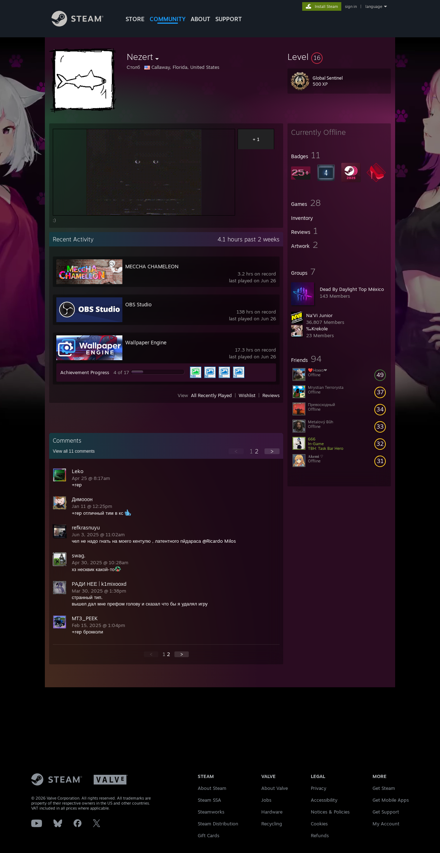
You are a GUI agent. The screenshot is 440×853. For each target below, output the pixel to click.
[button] (339, 57)
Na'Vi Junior (319, 315)
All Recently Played (211, 395)
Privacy (318, 788)
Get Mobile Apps (391, 800)
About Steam (212, 788)
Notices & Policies (330, 812)
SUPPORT (228, 19)
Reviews (271, 395)
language (373, 6)
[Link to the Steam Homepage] (82, 25)
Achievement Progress (84, 372)
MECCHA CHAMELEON (151, 266)
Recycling (271, 823)
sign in (351, 6)
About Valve (274, 788)
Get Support (386, 812)
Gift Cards (208, 835)
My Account (386, 823)
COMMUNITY (168, 19)
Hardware (271, 812)
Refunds (320, 835)
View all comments (74, 451)
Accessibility (324, 800)
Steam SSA (209, 800)
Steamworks (211, 812)
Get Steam (384, 788)
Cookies (319, 823)
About (200, 19)
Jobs (266, 800)
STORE (135, 19)
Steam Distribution (218, 823)
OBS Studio (138, 304)
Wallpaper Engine (146, 342)
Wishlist (247, 395)
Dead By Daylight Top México (352, 289)
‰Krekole (317, 328)
